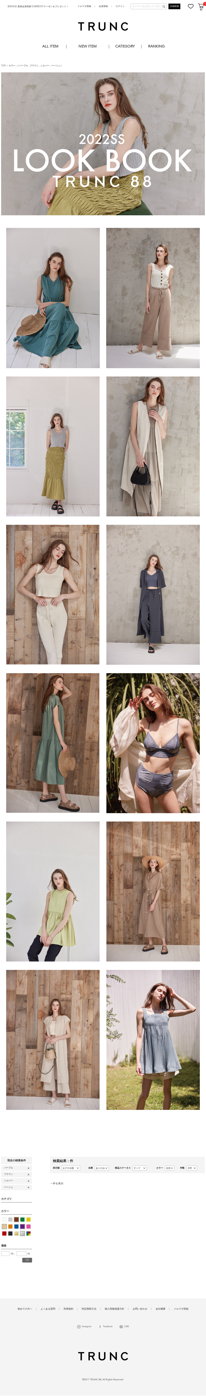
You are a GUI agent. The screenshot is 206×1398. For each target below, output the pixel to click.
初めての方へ (25, 1309)
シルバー (45, 66)
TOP (3, 66)
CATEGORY (125, 46)
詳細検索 (174, 6)
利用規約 (68, 1309)
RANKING (156, 46)
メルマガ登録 (84, 6)
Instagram (86, 1327)
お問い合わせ (140, 1309)
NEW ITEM (87, 46)
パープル (23, 66)
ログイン (120, 6)
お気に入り (191, 6)
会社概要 (160, 1309)
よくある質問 (48, 1309)
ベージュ (56, 66)
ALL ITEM (50, 46)
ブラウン (34, 66)
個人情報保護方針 (114, 1309)
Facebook (107, 1327)
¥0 (201, 10)
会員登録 (103, 6)
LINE (126, 1327)
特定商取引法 (89, 1309)
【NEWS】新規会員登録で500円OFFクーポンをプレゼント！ (37, 6)
